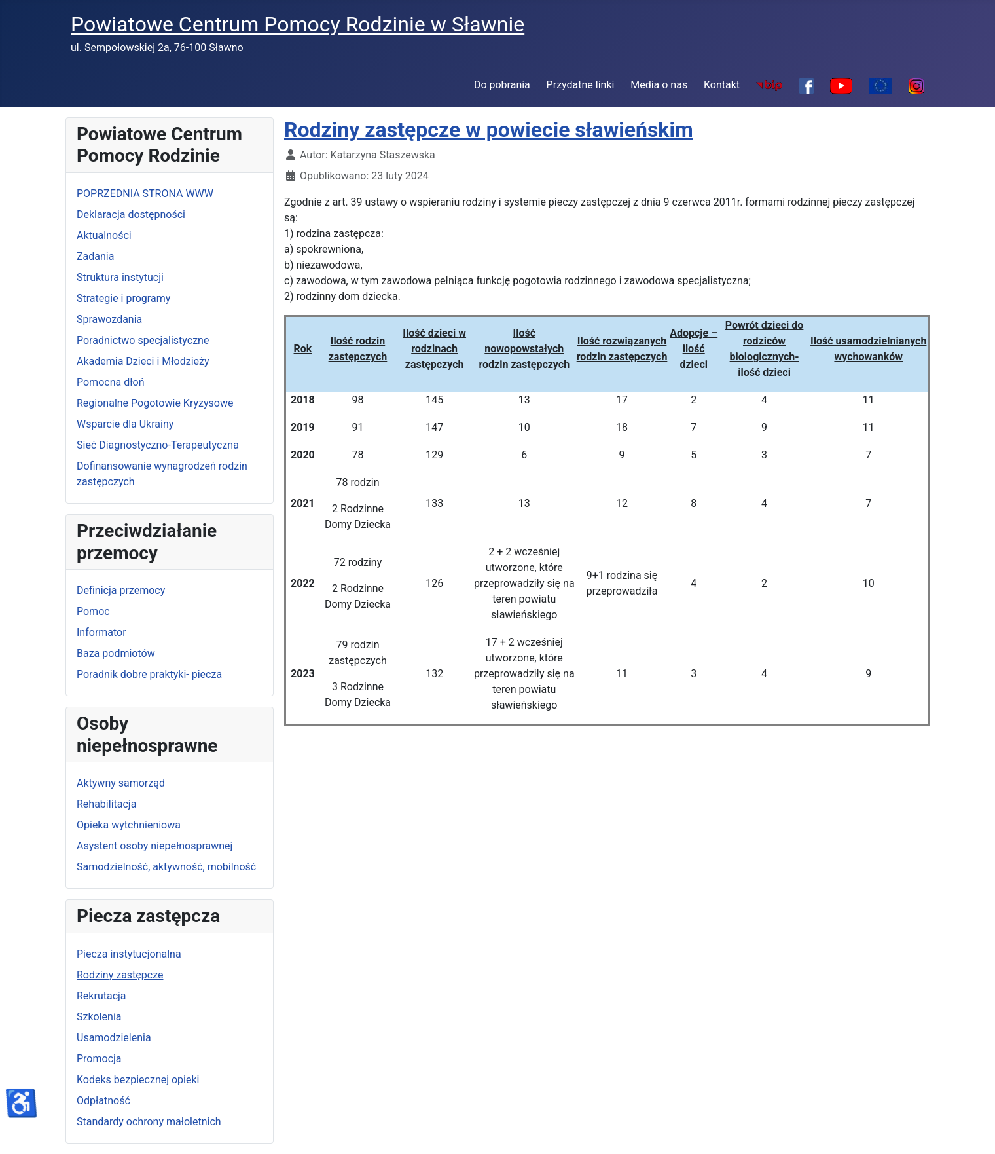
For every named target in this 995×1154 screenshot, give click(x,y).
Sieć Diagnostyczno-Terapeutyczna (158, 445)
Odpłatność (103, 1100)
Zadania (95, 256)
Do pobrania (502, 85)
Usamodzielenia (114, 1038)
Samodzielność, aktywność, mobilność (166, 867)
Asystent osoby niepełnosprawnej (154, 846)
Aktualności (104, 235)
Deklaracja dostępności (131, 214)
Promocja (99, 1058)
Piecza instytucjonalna (129, 954)
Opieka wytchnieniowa (129, 825)
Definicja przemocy (121, 590)
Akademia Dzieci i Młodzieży (143, 361)
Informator (101, 632)
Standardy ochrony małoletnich (149, 1121)
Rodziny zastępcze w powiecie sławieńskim (488, 129)
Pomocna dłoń (110, 382)
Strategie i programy (123, 298)
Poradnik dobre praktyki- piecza (149, 674)
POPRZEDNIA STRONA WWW (145, 193)
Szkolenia (99, 1017)
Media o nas (658, 85)
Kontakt (722, 85)
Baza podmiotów (116, 653)
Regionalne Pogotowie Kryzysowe (155, 403)
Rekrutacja (101, 996)
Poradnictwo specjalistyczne (143, 340)
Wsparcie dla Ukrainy (125, 424)
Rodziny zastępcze (120, 975)
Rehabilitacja (106, 804)
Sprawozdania (109, 319)
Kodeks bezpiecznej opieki (138, 1079)
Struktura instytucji (120, 277)
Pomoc (93, 611)
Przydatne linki (581, 85)
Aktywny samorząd (121, 783)
